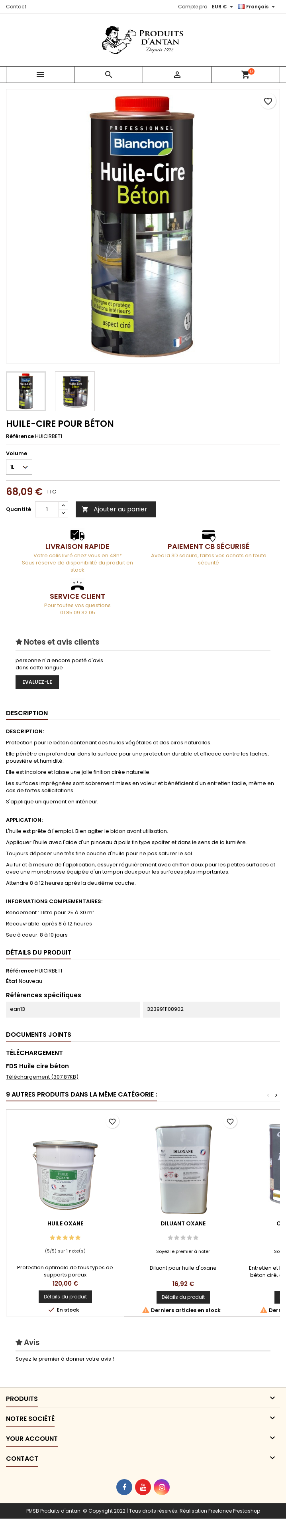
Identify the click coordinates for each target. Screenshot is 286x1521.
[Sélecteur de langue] (257, 7)
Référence (20, 436)
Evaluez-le (37, 682)
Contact (16, 6)
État (12, 981)
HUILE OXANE (65, 1223)
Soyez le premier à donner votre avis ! (65, 1359)
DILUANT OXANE (183, 1223)
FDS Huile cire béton (37, 1066)
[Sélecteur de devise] (223, 7)
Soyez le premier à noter (183, 1251)
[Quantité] (47, 509)
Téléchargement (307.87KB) (42, 1077)
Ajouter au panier (114, 509)
